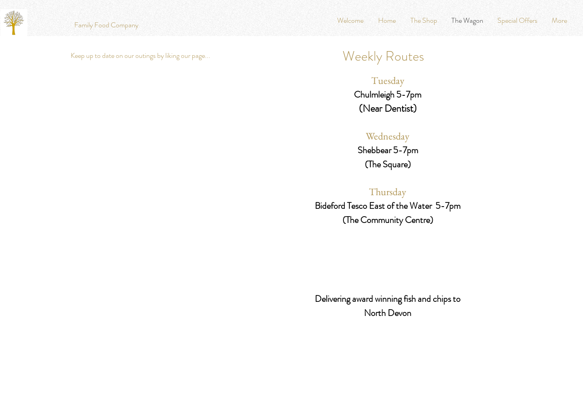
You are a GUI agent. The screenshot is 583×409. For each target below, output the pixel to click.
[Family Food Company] (106, 25)
